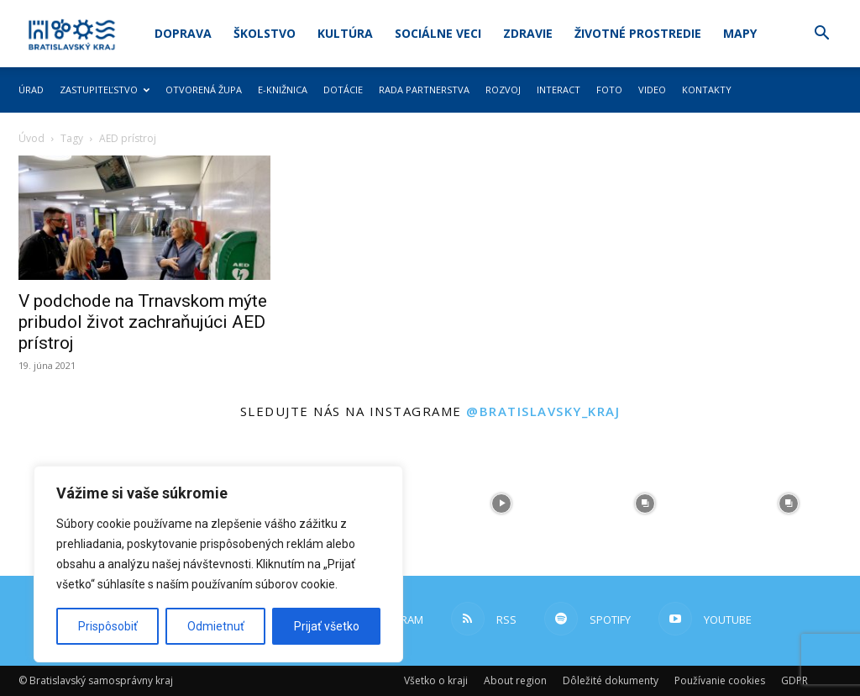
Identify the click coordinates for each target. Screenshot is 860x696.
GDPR (794, 680)
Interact (558, 89)
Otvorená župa (203, 89)
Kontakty (707, 89)
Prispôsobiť (108, 626)
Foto (609, 89)
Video (652, 89)
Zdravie (528, 33)
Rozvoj (503, 89)
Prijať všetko (326, 626)
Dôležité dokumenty (610, 680)
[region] (218, 564)
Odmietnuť (215, 626)
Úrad (31, 89)
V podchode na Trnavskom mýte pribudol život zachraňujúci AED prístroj (142, 322)
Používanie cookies (719, 680)
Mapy (740, 33)
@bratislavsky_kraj (543, 411)
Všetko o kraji (436, 680)
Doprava (183, 33)
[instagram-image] (502, 504)
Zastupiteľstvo (104, 89)
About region (515, 680)
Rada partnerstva (424, 89)
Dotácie (343, 89)
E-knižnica (282, 89)
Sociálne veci (438, 33)
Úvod (31, 138)
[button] (821, 35)
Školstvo (264, 33)
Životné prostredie (637, 33)
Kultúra (345, 33)
